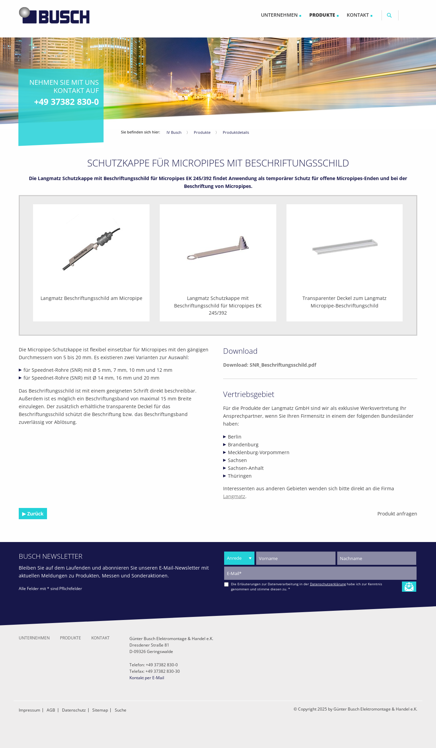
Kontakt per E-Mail (146, 678)
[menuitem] (281, 15)
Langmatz (234, 496)
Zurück (35, 513)
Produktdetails (236, 132)
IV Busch (174, 132)
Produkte (202, 132)
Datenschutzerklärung (328, 584)
